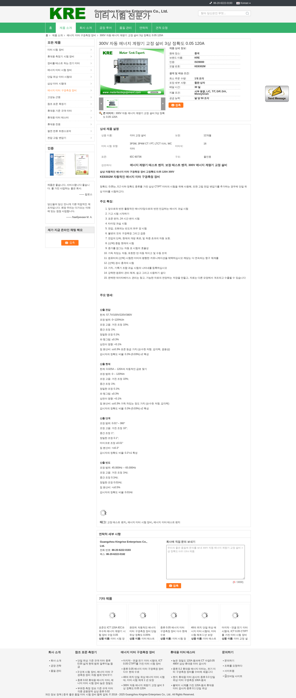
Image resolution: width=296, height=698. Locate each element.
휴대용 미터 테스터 (58, 117)
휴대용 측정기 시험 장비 (60, 56)
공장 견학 (56, 665)
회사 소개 (86, 27)
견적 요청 (162, 27)
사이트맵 (229, 670)
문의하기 (229, 660)
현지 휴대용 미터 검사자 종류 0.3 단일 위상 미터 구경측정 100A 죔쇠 (194, 679)
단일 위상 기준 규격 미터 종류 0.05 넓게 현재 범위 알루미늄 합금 (95, 663)
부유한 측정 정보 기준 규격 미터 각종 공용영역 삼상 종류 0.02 (95, 690)
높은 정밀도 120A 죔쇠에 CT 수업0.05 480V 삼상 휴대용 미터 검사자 (194, 662)
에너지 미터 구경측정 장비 (81, 35)
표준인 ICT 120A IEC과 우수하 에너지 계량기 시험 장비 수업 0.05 (112, 631)
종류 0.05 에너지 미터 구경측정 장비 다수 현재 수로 (173, 631)
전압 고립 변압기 (56, 137)
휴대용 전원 (53, 124)
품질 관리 (125, 27)
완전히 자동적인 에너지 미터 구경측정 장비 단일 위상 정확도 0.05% (143, 631)
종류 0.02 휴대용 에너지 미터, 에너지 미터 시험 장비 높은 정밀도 (95, 682)
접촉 (178, 105)
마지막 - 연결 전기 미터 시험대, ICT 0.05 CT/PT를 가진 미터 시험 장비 (235, 631)
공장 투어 (105, 27)
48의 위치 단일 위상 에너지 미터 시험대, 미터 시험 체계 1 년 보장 (203, 631)
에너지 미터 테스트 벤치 (167, 522)
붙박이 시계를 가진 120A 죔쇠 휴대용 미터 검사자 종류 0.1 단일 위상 (193, 687)
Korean (244, 3)
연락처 (143, 27)
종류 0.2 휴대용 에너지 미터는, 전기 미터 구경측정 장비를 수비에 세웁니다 (194, 670)
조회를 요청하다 (233, 665)
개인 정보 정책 (53, 694)
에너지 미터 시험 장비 (59, 70)
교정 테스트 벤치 (116, 522)
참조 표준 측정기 (56, 104)
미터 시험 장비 (55, 49)
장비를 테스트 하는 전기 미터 (63, 63)
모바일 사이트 (233, 676)
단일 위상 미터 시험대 (59, 76)
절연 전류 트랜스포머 (59, 131)
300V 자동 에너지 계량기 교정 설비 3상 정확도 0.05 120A (143, 687)
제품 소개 (66, 27)
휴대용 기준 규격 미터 (59, 110)
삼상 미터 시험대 (56, 83)
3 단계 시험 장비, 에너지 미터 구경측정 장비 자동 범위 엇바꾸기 (95, 673)
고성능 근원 (53, 97)
